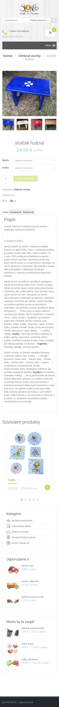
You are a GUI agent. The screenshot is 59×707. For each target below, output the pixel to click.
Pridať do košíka (25, 178)
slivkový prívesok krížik (32, 628)
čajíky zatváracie (29, 659)
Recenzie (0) (28, 212)
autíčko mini (27, 565)
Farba (5, 167)
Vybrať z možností (46, 485)
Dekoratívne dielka (21, 526)
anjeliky (16, 333)
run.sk (30, 702)
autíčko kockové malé (32, 596)
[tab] (5, 212)
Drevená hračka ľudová (23, 537)
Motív (5, 160)
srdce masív (27, 643)
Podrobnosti (15, 212)
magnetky (42, 343)
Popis (5, 212)
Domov (8, 56)
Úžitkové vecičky (29, 56)
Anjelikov (37, 372)
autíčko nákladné (30, 581)
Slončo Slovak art (20, 542)
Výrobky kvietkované (22, 520)
